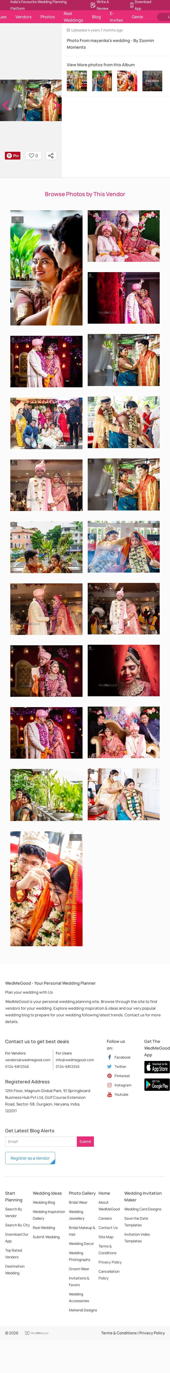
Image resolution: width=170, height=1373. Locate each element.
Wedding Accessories (79, 1297)
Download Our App (16, 1237)
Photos (48, 17)
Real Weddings (73, 17)
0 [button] (33, 155)
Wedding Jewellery (77, 1215)
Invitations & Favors (79, 1281)
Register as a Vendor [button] (30, 1158)
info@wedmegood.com (75, 1059)
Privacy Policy (110, 1262)
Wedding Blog (44, 1202)
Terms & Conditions (107, 1249)
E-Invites (116, 17)
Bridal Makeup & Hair (82, 1231)
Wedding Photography (80, 1256)
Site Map (106, 1236)
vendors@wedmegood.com (27, 1059)
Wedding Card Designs (142, 1209)
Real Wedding (44, 1227)
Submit (85, 1141)
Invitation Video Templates (137, 1237)
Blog (96, 17)
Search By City (17, 1225)
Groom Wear (79, 1268)
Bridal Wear (78, 1202)
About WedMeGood (109, 1205)
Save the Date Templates (136, 1221)
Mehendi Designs (83, 1310)
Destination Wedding (15, 1269)
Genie (137, 17)
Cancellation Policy (109, 1274)
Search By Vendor (13, 1212)
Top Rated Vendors (13, 1253)
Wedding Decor (81, 1243)
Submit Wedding (46, 1236)
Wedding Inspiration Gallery (49, 1215)
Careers (105, 1218)
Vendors (23, 17)
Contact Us (108, 1227)
